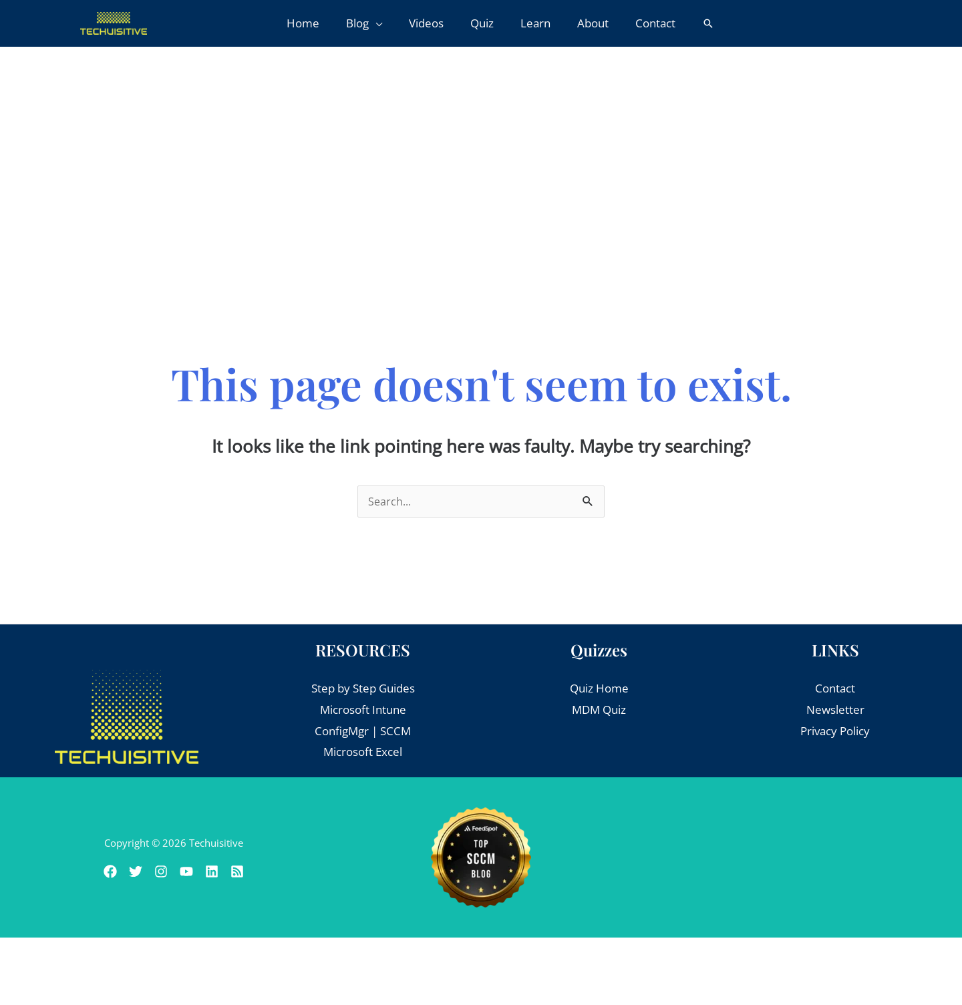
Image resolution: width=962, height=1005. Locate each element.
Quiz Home (599, 688)
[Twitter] (123, 872)
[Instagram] (157, 872)
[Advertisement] (481, 146)
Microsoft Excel (362, 752)
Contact (835, 688)
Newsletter (835, 710)
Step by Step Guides (363, 688)
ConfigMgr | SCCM (363, 731)
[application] (383, 23)
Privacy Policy (835, 731)
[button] (372, 23)
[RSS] (257, 872)
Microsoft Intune (363, 710)
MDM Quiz (599, 710)
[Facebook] (90, 872)
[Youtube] (190, 872)
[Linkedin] (223, 872)
